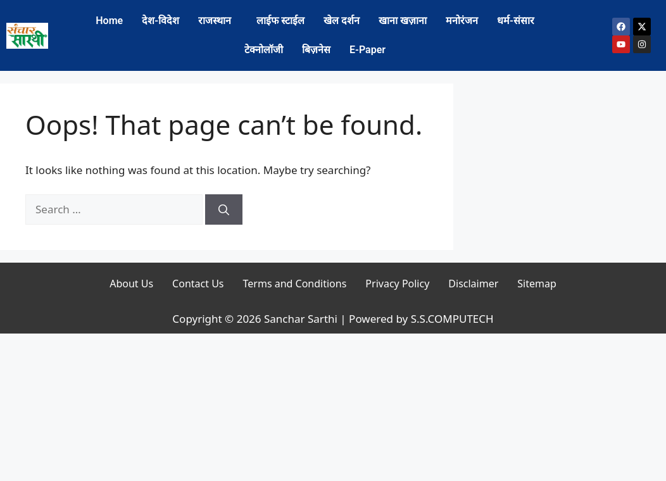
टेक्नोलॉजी (263, 50)
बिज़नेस (316, 50)
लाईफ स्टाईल (280, 21)
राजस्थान (214, 21)
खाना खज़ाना (403, 21)
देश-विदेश (160, 21)
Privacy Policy (397, 283)
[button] (218, 20)
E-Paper (367, 50)
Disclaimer (473, 283)
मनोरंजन (462, 21)
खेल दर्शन (342, 21)
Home (109, 21)
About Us (131, 283)
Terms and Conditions (295, 283)
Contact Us (197, 283)
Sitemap (536, 283)
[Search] (223, 209)
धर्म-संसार (515, 21)
